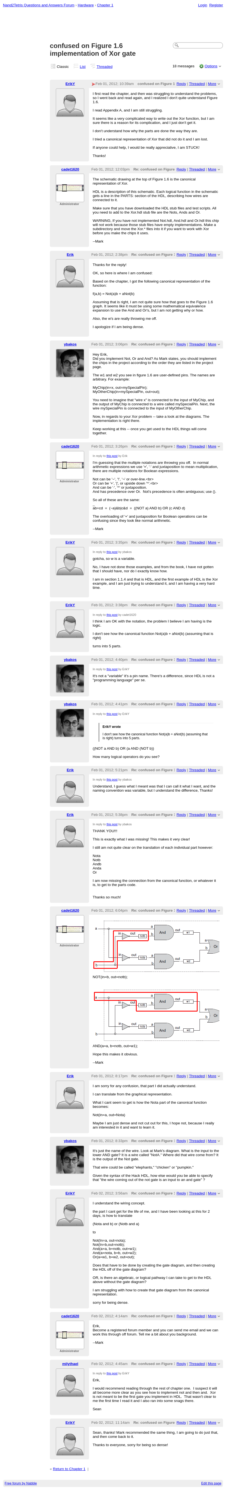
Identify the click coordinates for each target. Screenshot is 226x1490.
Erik (70, 254)
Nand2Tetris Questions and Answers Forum (38, 5)
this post (111, 455)
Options (211, 66)
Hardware (86, 5)
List (83, 67)
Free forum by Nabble (21, 1483)
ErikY (70, 84)
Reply (181, 84)
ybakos (70, 344)
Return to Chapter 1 (69, 1469)
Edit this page (211, 1483)
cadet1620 (70, 169)
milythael (70, 1364)
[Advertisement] (113, 25)
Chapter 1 (105, 5)
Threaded (105, 67)
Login (202, 5)
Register (216, 5)
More (212, 84)
